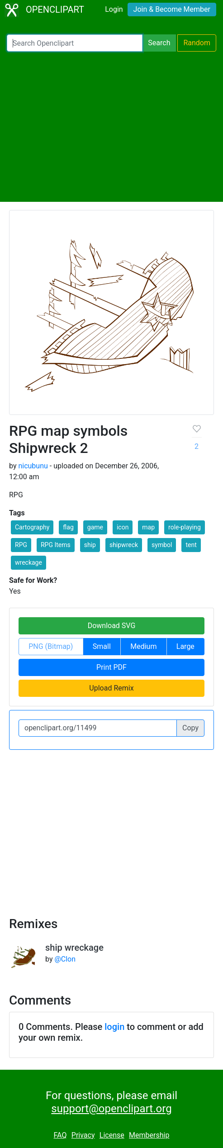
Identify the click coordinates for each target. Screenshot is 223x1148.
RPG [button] (21, 544)
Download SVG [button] (112, 625)
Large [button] (185, 646)
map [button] (148, 527)
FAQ (60, 1135)
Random (196, 42)
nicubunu (32, 466)
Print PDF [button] (111, 667)
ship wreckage (74, 947)
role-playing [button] (184, 527)
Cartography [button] (32, 527)
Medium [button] (143, 646)
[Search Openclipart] (74, 43)
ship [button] (90, 544)
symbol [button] (162, 544)
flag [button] (68, 527)
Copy (190, 728)
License (112, 1135)
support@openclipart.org (111, 1108)
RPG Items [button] (56, 544)
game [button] (95, 527)
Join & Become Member (171, 9)
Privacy (83, 1135)
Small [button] (102, 646)
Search (159, 42)
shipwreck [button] (123, 544)
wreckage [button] (28, 562)
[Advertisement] (111, 126)
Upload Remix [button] (111, 688)
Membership (149, 1135)
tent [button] (190, 544)
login (114, 1026)
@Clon (65, 959)
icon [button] (122, 527)
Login (114, 9)
